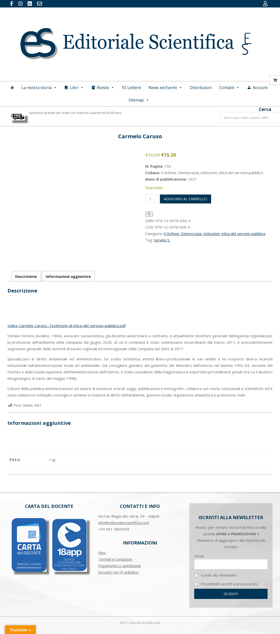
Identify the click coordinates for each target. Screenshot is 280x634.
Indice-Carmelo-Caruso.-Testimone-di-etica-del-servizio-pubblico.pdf (66, 325)
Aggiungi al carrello (185, 198)
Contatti (229, 87)
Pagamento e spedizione (119, 565)
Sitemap (139, 100)
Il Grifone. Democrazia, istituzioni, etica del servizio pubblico (215, 233)
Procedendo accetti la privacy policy (226, 584)
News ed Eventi (165, 87)
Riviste (105, 87)
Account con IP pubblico (118, 572)
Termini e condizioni (115, 559)
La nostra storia (39, 87)
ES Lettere (131, 87)
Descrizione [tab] (26, 276)
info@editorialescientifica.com (123, 522)
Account (260, 87)
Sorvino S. (162, 240)
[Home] (12, 87)
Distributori (201, 87)
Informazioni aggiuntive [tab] (68, 276)
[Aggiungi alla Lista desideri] (149, 214)
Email (199, 556)
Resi (102, 552)
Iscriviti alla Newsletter (216, 575)
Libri (77, 87)
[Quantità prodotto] (152, 199)
